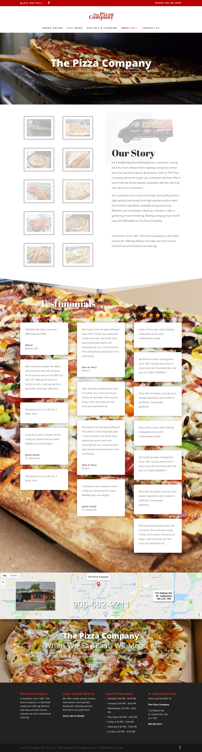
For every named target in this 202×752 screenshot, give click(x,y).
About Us (128, 28)
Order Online (52, 28)
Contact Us (151, 28)
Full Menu (75, 28)
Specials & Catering (102, 28)
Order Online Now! (168, 3)
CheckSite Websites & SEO (110, 747)
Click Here (99, 666)
